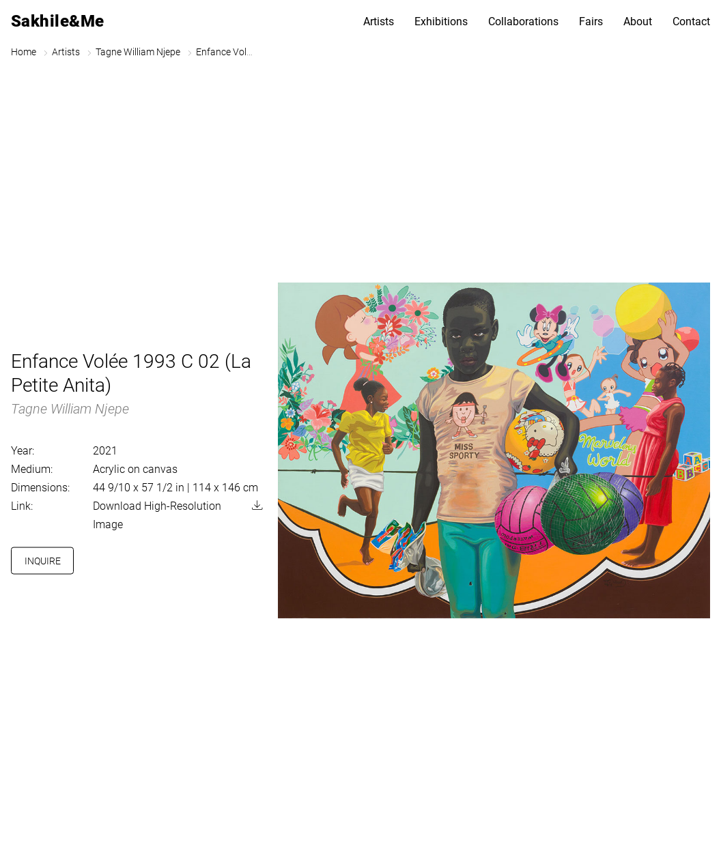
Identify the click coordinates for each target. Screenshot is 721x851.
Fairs (591, 21)
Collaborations (523, 21)
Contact (691, 21)
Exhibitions (441, 21)
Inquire (43, 561)
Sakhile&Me (57, 21)
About (637, 21)
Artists (378, 21)
